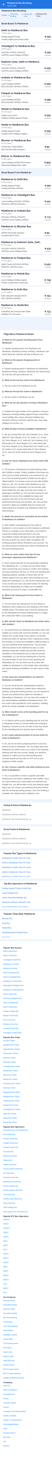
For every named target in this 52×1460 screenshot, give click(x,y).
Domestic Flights (9, 1309)
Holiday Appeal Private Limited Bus (16, 888)
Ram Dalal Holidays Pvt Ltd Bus (15, 907)
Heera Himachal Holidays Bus (14, 897)
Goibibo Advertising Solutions (13, 1378)
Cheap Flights (8, 1339)
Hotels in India (8, 1356)
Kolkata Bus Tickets (10, 1079)
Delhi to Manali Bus (10, 951)
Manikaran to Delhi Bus (14, 179)
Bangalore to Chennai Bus (12, 981)
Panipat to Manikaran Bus (16, 93)
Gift (4, 1442)
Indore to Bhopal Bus (10, 1003)
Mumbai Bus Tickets (10, 1071)
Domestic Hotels (9, 1301)
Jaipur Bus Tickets (9, 1114)
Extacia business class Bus (13, 1190)
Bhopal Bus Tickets (10, 1118)
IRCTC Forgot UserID (11, 1369)
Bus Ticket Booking (10, 1318)
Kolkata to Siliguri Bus (11, 1011)
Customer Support (9, 1403)
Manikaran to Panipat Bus (16, 257)
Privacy (5, 1399)
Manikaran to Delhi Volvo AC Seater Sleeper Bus (22, 858)
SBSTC (6, 1245)
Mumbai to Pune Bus (10, 1024)
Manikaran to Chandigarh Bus (18, 195)
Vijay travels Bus (9, 1203)
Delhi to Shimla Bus (10, 1007)
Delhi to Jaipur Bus (10, 994)
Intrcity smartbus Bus (10, 1186)
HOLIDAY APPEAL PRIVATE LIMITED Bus (20, 902)
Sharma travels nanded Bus (13, 1169)
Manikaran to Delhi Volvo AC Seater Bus (19, 877)
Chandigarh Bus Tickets (11, 1109)
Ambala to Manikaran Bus (16, 77)
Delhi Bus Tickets (9, 1058)
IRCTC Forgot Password (12, 1374)
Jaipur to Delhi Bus (10, 955)
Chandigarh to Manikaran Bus (18, 46)
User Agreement (9, 1394)
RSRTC (6, 1258)
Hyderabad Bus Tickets (11, 1049)
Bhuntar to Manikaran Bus (16, 140)
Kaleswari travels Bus (11, 1177)
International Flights (10, 1313)
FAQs (5, 1429)
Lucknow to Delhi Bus (11, 1028)
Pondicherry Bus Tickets (11, 1084)
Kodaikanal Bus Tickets (11, 1101)
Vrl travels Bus (8, 1152)
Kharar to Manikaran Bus (15, 156)
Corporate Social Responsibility (14, 1411)
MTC (5, 1293)
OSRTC (6, 1237)
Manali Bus (6, 928)
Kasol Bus (6, 937)
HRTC (5, 1241)
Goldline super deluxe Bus (12, 1199)
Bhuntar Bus (7, 918)
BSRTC (6, 1271)
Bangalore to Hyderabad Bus (13, 990)
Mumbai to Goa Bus (10, 968)
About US (6, 1386)
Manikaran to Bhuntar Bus (16, 226)
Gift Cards (6, 1437)
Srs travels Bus (8, 1173)
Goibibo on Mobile (9, 1416)
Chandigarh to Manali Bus (12, 1033)
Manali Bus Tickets (10, 1075)
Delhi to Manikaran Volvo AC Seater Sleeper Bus (22, 863)
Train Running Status (10, 1343)
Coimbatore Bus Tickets (11, 1066)
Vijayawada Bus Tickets (11, 1092)
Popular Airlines (8, 1365)
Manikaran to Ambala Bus (16, 210)
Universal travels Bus (10, 1147)
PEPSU (6, 1275)
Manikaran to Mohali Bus (15, 273)
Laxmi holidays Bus (10, 893)
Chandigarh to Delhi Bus (12, 960)
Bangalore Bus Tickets (11, 1045)
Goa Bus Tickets (9, 1041)
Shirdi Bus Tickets (9, 1062)
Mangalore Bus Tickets (11, 1096)
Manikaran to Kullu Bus (14, 289)
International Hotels (10, 1305)
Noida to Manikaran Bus (15, 124)
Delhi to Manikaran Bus (14, 30)
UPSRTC (6, 1228)
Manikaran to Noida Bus (15, 305)
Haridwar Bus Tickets (10, 1105)
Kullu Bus (6, 923)
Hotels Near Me (8, 1361)
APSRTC (6, 1220)
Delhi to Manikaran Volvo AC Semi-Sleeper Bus (21, 872)
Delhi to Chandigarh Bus (12, 977)
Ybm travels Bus (9, 1194)
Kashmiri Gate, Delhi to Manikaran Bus (23, 61)
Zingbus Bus (7, 1160)
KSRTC (6, 1262)
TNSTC (6, 1224)
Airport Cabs (7, 1352)
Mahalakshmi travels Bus (12, 1182)
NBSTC (6, 1288)
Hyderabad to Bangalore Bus (13, 985)
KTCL (5, 1284)
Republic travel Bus (10, 1156)
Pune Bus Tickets (9, 1088)
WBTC (5, 1267)
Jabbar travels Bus (9, 1164)
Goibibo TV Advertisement (12, 1420)
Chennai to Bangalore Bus (12, 998)
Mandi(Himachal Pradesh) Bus (14, 932)
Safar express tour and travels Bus (15, 1212)
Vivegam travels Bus (10, 1143)
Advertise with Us (9, 1433)
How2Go (6, 1446)
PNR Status (7, 1348)
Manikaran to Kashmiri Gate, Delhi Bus (23, 242)
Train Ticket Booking (10, 1326)
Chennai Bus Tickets (10, 1053)
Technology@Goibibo (10, 1424)
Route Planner (8, 1330)
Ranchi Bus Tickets (10, 1122)
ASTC (5, 1250)
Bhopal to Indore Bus (10, 1016)
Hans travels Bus (9, 1134)
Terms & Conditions (10, 1390)
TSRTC (6, 1232)
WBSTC (6, 1280)
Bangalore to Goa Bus (11, 964)
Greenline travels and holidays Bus (15, 1130)
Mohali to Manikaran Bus (15, 108)
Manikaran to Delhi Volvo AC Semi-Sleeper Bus (21, 867)
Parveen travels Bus (10, 1139)
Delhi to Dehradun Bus (11, 973)
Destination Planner (10, 1335)
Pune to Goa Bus (9, 1020)
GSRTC (6, 1254)
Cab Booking (7, 1322)
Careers (6, 1407)
